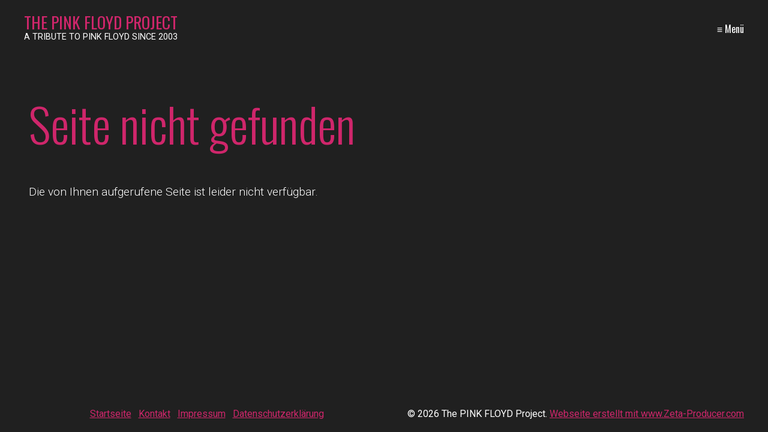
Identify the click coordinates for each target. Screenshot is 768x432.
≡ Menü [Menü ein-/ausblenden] (730, 29)
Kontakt (154, 413)
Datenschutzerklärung (278, 413)
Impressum (202, 413)
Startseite (110, 413)
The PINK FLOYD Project (101, 22)
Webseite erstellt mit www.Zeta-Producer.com (647, 413)
